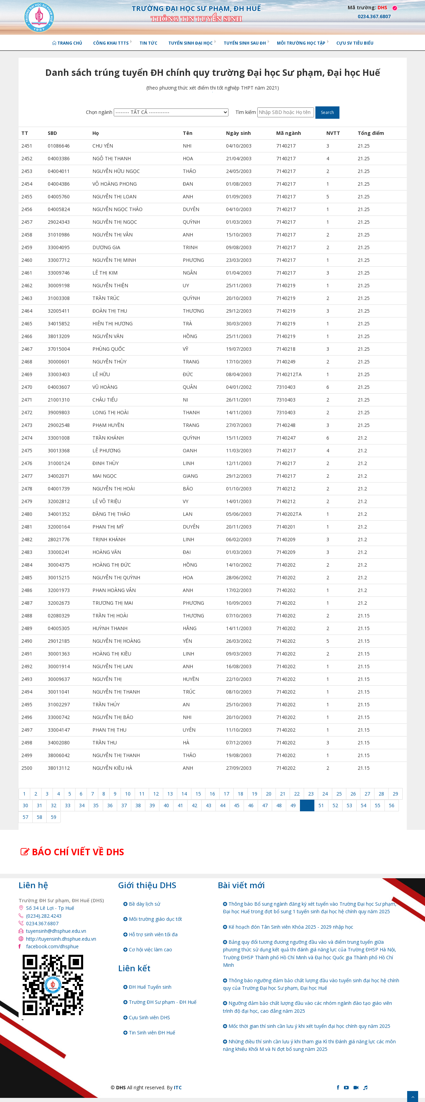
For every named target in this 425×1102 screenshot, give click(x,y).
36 (110, 805)
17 (226, 793)
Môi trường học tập (301, 43)
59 (53, 817)
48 (279, 805)
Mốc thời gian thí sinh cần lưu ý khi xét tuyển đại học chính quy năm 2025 (306, 1026)
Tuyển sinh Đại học (190, 43)
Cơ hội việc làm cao (147, 949)
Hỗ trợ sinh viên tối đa (150, 934)
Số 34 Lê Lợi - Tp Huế (50, 908)
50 (307, 805)
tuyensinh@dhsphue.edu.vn (56, 931)
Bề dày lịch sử (141, 904)
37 (124, 805)
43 (208, 805)
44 (222, 805)
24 (325, 793)
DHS (382, 7)
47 (265, 805)
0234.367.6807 (42, 923)
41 (180, 805)
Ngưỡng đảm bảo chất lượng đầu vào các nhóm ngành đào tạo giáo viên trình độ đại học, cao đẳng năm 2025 (307, 1007)
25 (339, 793)
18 (240, 793)
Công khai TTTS (110, 43)
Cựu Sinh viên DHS (146, 1017)
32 (53, 805)
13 (170, 793)
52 (335, 805)
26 (353, 793)
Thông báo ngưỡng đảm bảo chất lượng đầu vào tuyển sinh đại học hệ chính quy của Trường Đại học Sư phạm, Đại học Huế (311, 984)
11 (142, 793)
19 (254, 793)
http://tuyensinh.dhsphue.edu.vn (61, 939)
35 (96, 805)
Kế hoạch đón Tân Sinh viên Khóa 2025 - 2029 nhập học (288, 927)
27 (367, 793)
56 (391, 805)
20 (268, 793)
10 (128, 793)
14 (184, 793)
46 (251, 805)
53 (349, 805)
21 (283, 793)
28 (381, 793)
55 (377, 805)
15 (198, 793)
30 (25, 805)
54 (363, 805)
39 (152, 805)
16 (212, 793)
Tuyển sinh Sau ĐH (245, 43)
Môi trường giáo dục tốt (152, 919)
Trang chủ (67, 43)
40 (166, 805)
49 (293, 805)
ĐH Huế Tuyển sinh (147, 987)
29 (395, 793)
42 (194, 805)
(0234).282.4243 (43, 916)
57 (25, 817)
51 (321, 805)
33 (67, 805)
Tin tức (148, 43)
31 (39, 805)
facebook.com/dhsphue (52, 946)
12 (156, 793)
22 (297, 793)
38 (138, 805)
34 (82, 805)
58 (39, 817)
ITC (178, 1087)
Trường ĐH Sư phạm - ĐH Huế (160, 1002)
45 (236, 805)
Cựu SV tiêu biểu (354, 43)
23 (311, 793)
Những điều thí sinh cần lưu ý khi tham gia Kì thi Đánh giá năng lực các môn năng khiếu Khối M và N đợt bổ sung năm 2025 (309, 1045)
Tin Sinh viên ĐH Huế (149, 1032)
